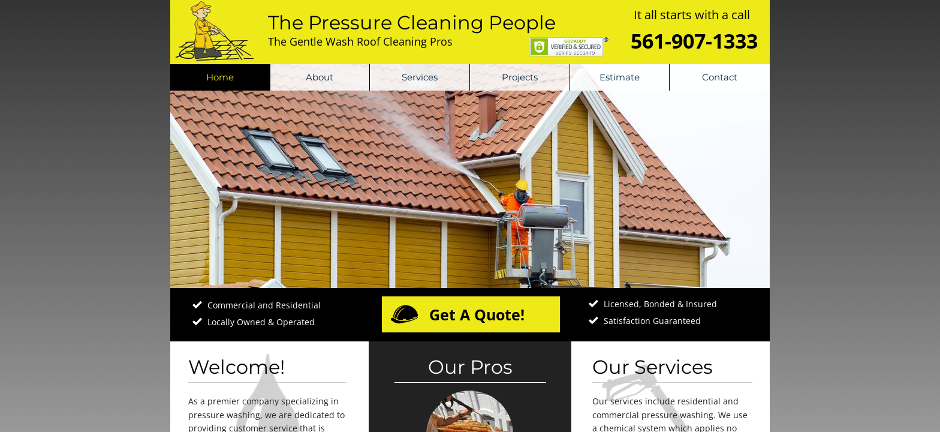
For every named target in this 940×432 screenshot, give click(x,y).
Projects (520, 77)
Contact (719, 77)
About (319, 77)
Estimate (619, 77)
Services (420, 77)
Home (220, 77)
